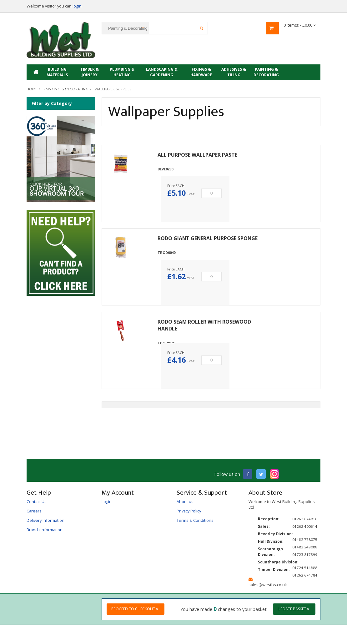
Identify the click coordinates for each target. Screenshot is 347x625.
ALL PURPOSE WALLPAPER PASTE (197, 154)
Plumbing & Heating (122, 72)
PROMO (115, 87)
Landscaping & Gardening (162, 72)
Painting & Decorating (266, 72)
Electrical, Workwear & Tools (50, 87)
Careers (34, 511)
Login (107, 501)
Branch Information (45, 529)
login (77, 6)
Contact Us (37, 501)
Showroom (88, 87)
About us (185, 501)
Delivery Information (45, 520)
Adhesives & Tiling (233, 72)
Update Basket (293, 609)
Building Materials (57, 72)
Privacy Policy (189, 511)
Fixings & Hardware (201, 72)
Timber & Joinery (89, 72)
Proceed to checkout (134, 609)
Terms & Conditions (195, 520)
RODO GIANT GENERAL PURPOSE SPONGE (208, 238)
